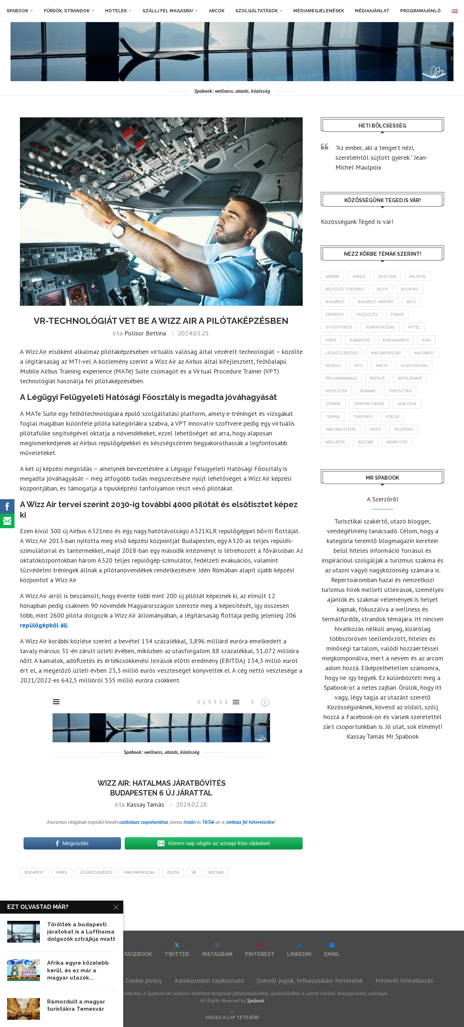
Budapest (34, 872)
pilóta (173, 872)
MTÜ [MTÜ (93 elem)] (359, 365)
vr (193, 872)
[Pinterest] (259, 950)
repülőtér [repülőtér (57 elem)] (336, 390)
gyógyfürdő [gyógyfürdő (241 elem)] (339, 327)
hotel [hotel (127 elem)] (414, 327)
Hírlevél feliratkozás (404, 980)
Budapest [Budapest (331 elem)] (335, 301)
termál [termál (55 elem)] (333, 416)
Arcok (216, 10)
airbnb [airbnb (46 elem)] (332, 276)
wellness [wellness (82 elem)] (335, 441)
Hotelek (116, 10)
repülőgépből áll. (44, 625)
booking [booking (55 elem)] (410, 289)
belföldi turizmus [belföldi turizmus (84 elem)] (345, 289)
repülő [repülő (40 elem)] (377, 378)
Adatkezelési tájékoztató (209, 980)
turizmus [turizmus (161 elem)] (363, 416)
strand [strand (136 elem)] (333, 403)
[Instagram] (217, 950)
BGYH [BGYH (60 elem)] (382, 289)
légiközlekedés (96, 872)
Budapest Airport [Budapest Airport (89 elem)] (376, 301)
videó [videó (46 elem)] (375, 429)
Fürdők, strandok (67, 10)
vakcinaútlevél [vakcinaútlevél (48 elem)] (341, 429)
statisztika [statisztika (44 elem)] (400, 390)
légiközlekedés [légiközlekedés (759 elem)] (342, 352)
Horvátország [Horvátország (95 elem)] (380, 327)
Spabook (17, 10)
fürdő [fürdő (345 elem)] (397, 314)
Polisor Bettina (145, 333)
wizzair (216, 872)
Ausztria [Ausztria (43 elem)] (387, 276)
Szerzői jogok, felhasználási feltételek (310, 980)
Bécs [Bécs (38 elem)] (411, 301)
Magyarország (139, 872)
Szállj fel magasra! (167, 10)
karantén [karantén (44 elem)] (360, 340)
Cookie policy (143, 980)
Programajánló (420, 10)
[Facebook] (138, 950)
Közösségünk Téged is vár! (357, 221)
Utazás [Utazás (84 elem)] (392, 416)
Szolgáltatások (256, 10)
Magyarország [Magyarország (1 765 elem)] (386, 352)
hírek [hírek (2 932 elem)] (331, 340)
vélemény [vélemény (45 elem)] (404, 429)
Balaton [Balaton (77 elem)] (417, 276)
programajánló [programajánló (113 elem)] (341, 378)
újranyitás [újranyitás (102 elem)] (396, 441)
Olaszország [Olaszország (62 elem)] (414, 365)
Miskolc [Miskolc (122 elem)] (333, 365)
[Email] (332, 950)
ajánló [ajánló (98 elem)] (358, 276)
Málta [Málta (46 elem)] (382, 365)
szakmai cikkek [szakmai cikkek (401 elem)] (369, 403)
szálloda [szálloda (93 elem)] (406, 403)
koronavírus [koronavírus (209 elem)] (396, 340)
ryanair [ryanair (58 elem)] (368, 390)
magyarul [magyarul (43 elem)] (424, 352)
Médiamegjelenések (318, 10)
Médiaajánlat (372, 10)
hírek (61, 872)
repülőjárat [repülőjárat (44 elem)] (410, 378)
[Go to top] (232, 1017)
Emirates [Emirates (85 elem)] (334, 314)
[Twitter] (177, 950)
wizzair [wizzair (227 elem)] (365, 441)
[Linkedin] (299, 950)
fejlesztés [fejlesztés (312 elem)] (367, 314)
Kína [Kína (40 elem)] (426, 340)
